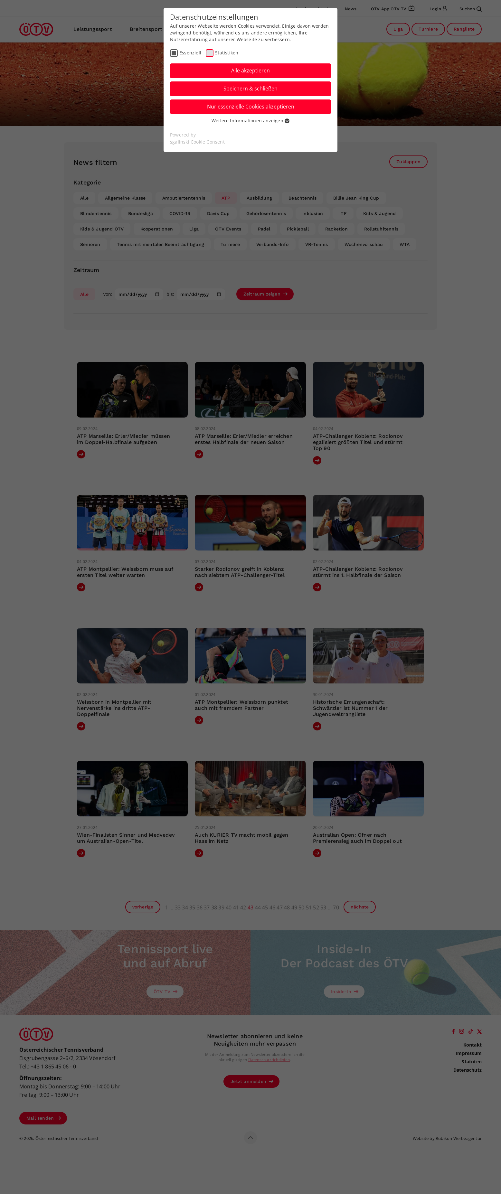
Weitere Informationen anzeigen (250, 121)
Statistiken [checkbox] (226, 53)
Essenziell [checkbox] (190, 53)
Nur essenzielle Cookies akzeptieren (250, 106)
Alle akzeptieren (250, 70)
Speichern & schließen (250, 88)
